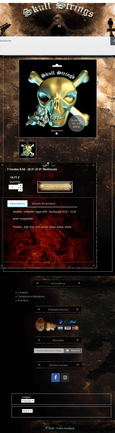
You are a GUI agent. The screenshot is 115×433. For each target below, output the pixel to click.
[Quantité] (13, 187)
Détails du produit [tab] (43, 203)
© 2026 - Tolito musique (59, 428)
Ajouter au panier (54, 186)
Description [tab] (17, 203)
